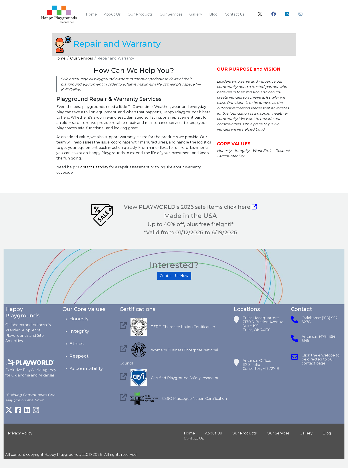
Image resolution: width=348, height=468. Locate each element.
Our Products (140, 14)
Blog (213, 14)
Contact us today (93, 167)
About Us (112, 14)
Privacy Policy (20, 433)
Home (91, 14)
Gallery (195, 14)
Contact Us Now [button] (174, 276)
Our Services (171, 14)
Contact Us (234, 14)
